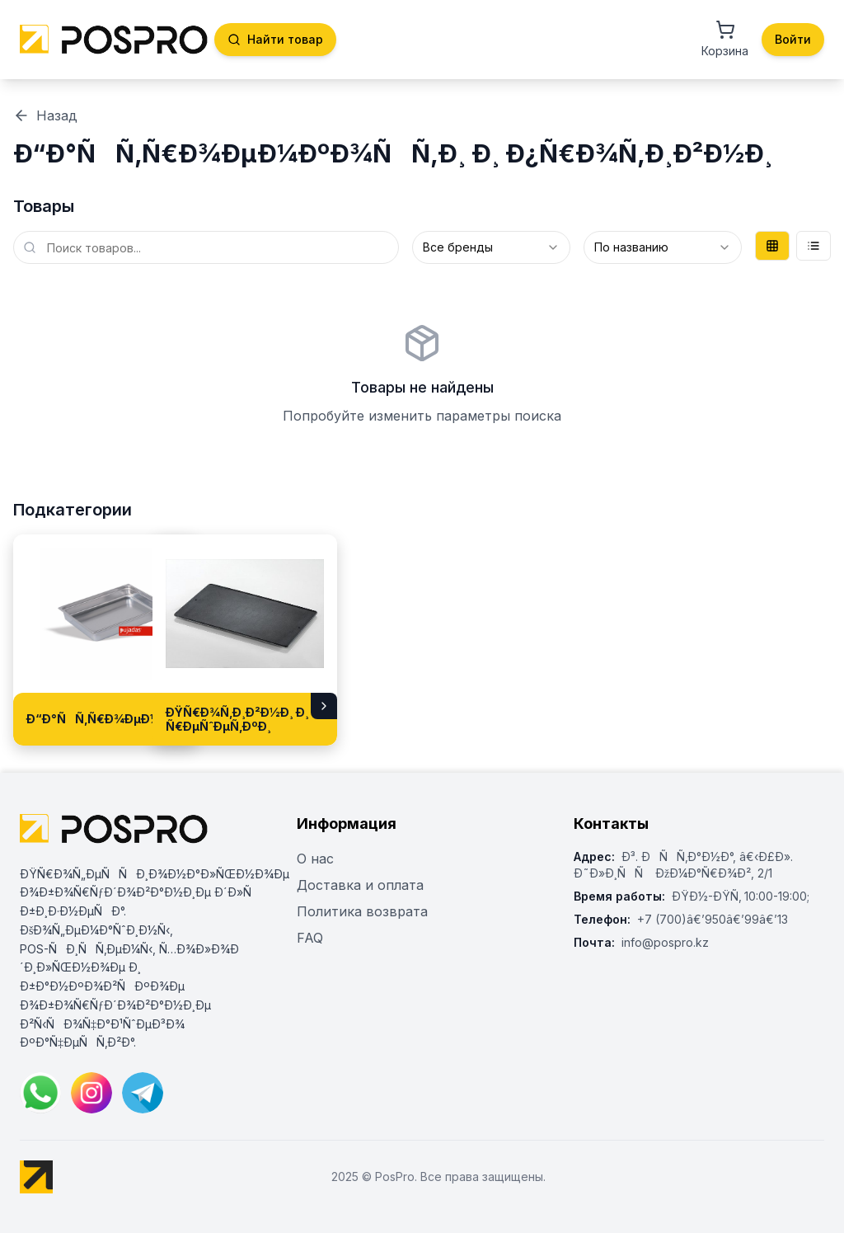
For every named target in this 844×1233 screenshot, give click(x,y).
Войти (793, 39)
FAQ (310, 937)
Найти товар (275, 39)
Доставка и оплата (360, 885)
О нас (315, 858)
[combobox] (491, 247)
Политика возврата (362, 911)
